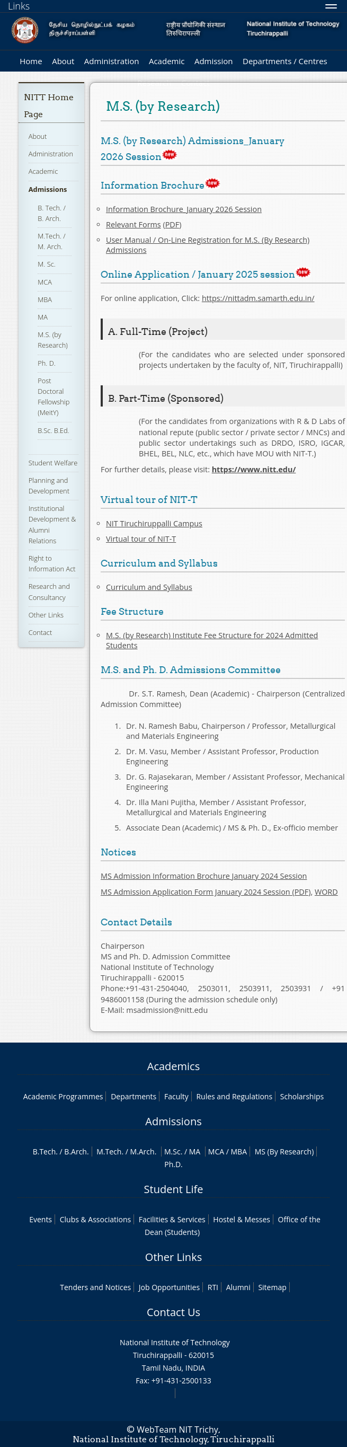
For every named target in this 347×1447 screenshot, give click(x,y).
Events (40, 1219)
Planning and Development (49, 485)
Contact (40, 632)
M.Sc (172, 1151)
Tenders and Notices (95, 1287)
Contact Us (173, 1312)
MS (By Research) (284, 1151)
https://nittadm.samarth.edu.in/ (258, 298)
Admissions (48, 189)
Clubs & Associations (95, 1219)
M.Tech (108, 1151)
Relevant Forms (133, 224)
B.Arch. (76, 1151)
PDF (172, 224)
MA (43, 317)
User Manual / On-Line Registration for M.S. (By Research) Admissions (207, 245)
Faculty (176, 1096)
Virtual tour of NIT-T (141, 539)
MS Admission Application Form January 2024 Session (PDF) (205, 892)
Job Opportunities (169, 1287)
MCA (45, 282)
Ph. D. (47, 363)
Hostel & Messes (241, 1219)
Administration (111, 61)
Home (31, 61)
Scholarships (302, 1096)
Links (19, 6)
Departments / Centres (285, 61)
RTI (213, 1287)
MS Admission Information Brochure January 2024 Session (204, 876)
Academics (173, 1066)
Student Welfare (53, 462)
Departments (133, 1096)
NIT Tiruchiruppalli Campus (154, 523)
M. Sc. (47, 264)
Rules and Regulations (234, 1096)
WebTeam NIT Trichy (177, 1429)
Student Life (173, 1189)
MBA (45, 299)
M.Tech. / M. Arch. (51, 241)
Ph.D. (173, 1164)
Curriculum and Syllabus (149, 587)
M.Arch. (143, 1151)
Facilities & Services (172, 1219)
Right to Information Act (52, 563)
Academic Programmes (63, 1096)
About (63, 61)
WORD (326, 892)
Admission (213, 61)
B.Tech (44, 1151)
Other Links (46, 615)
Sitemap (272, 1287)
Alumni (238, 1287)
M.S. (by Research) (53, 340)
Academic (166, 61)
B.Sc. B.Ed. (53, 430)
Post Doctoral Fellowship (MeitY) (53, 397)
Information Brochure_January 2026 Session (184, 209)
